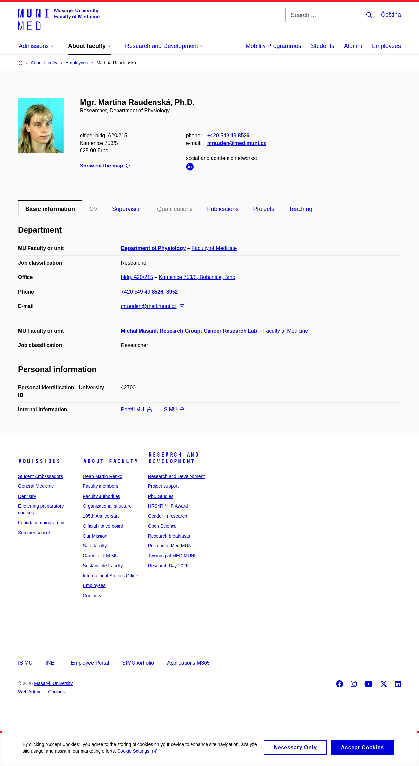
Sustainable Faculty (103, 565)
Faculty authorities (101, 496)
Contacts (92, 595)
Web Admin (29, 691)
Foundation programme (42, 522)
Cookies (56, 691)
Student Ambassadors (40, 476)
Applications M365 (188, 663)
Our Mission (95, 536)
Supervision (127, 209)
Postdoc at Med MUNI (170, 545)
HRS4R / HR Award (168, 506)
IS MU (173, 409)
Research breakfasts (169, 536)
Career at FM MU (100, 555)
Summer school (34, 532)
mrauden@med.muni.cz (236, 143)
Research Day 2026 (168, 565)
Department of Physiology (153, 248)
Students (322, 46)
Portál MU (136, 409)
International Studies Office (110, 575)
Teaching (300, 209)
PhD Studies (160, 496)
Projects (263, 209)
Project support (163, 486)
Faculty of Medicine (214, 248)
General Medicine (36, 486)
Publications (223, 209)
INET (51, 663)
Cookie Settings (154, 755)
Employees (386, 46)
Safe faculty (95, 545)
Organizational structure (107, 506)
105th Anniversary (101, 516)
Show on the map (105, 166)
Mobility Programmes (273, 46)
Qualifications (174, 209)
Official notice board (103, 526)
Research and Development (173, 458)
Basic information (50, 209)
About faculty (110, 461)
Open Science (162, 526)
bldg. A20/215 (137, 277)
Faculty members (100, 486)
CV (93, 209)
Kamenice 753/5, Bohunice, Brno (197, 277)
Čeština (391, 14)
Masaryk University (53, 683)
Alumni (353, 46)
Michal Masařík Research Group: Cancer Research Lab (189, 331)
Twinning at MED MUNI (171, 555)
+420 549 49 (228, 135)
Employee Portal (90, 663)
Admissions (39, 461)
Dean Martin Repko (102, 476)
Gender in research (167, 516)
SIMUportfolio (138, 663)
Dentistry (27, 496)
